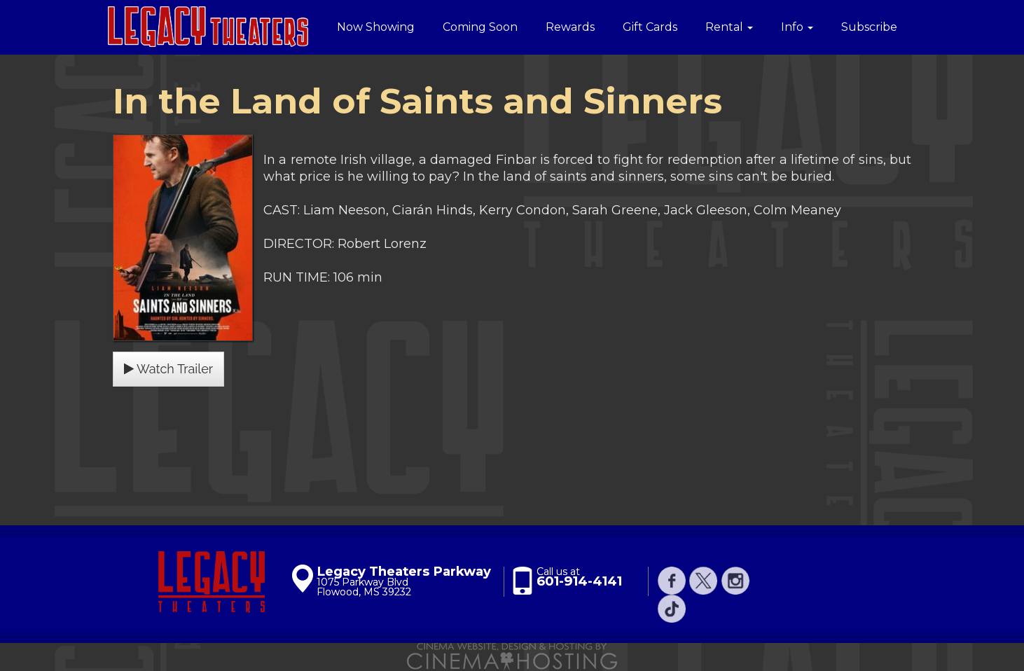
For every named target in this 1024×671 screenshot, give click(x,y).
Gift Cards (650, 27)
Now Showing (376, 27)
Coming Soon (480, 27)
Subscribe (869, 27)
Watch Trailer (168, 368)
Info (797, 27)
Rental (729, 27)
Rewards (570, 27)
